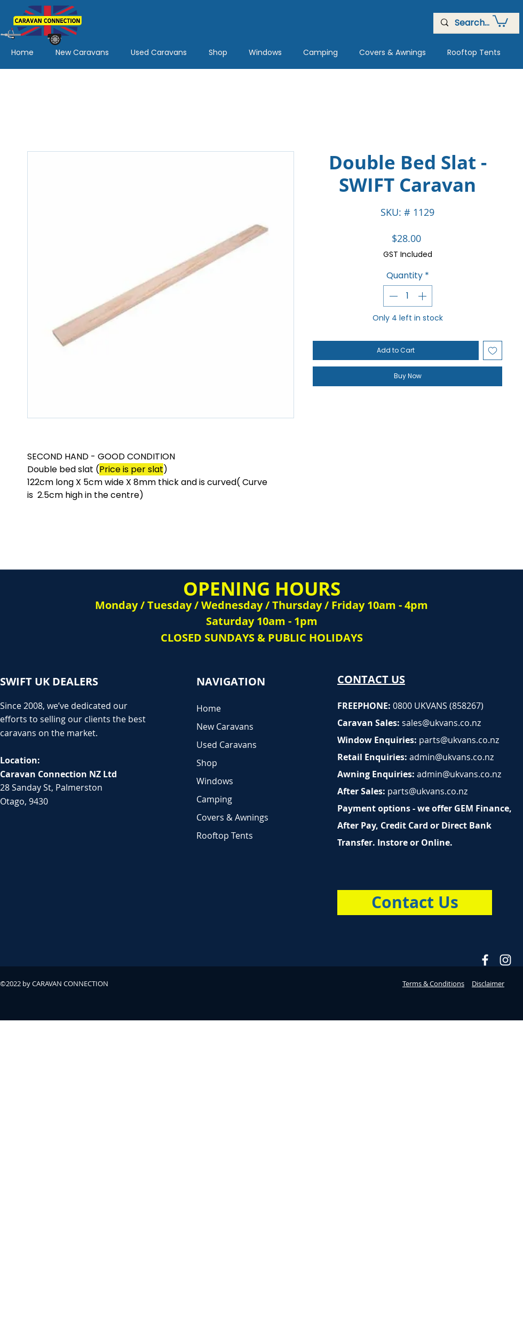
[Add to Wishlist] (492, 350)
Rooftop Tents (224, 835)
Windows (214, 781)
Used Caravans (226, 745)
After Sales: (362, 791)
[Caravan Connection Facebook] (485, 960)
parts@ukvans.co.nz (459, 740)
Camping (214, 799)
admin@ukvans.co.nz (451, 757)
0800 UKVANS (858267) (438, 706)
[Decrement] (392, 296)
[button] (500, 20)
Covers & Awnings (232, 817)
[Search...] (476, 23)
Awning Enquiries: (419, 774)
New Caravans (224, 726)
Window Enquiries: (378, 740)
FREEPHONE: (365, 706)
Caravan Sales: (379, 723)
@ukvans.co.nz (451, 723)
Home (208, 708)
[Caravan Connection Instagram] (505, 960)
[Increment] (423, 296)
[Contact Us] (414, 902)
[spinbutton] (408, 296)
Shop (206, 763)
